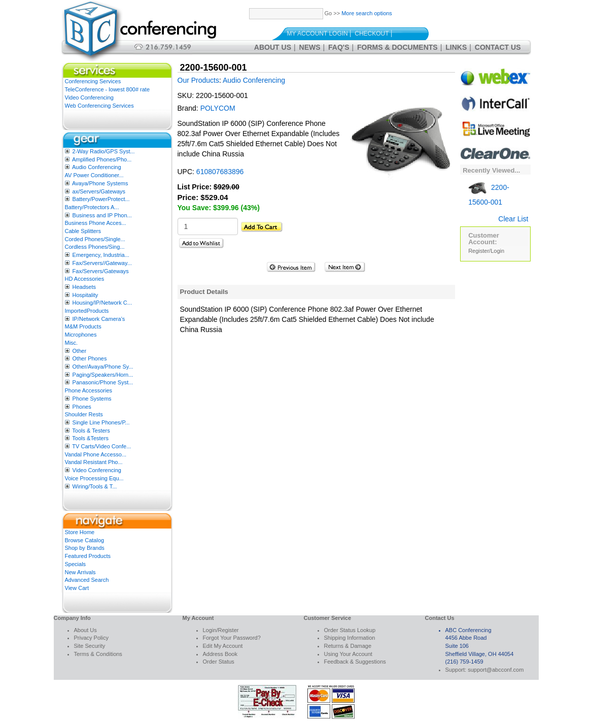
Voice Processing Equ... (94, 478)
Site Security (90, 646)
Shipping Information (349, 638)
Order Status (218, 662)
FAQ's (338, 47)
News (310, 47)
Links (456, 47)
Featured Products (88, 556)
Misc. (71, 343)
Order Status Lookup (350, 630)
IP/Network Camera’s (99, 319)
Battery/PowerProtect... (101, 199)
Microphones (81, 335)
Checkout (372, 33)
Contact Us (498, 47)
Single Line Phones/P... (101, 422)
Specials (75, 564)
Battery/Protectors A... (92, 207)
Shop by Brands (85, 548)
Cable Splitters (83, 231)
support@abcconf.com (496, 670)
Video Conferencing (89, 97)
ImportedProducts (87, 311)
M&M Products (83, 326)
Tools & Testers (91, 430)
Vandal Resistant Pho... (94, 462)
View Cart (77, 588)
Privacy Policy (91, 638)
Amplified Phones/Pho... (101, 159)
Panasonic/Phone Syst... (103, 382)
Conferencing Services (93, 81)
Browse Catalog (85, 540)
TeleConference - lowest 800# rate (107, 89)
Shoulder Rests (84, 414)
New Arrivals (80, 572)
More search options (366, 13)
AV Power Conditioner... (94, 175)
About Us (272, 47)
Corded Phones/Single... (95, 239)
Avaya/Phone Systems (100, 183)
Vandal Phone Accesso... (96, 454)
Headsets (84, 287)
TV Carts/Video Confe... (101, 446)
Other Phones (90, 358)
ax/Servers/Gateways (99, 191)
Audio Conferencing (96, 167)
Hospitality (85, 295)
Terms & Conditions (98, 654)
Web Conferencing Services (99, 106)
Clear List (513, 219)
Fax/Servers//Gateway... (102, 263)
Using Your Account (348, 654)
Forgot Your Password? (232, 638)
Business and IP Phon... (102, 215)
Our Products (198, 80)
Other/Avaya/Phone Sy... (103, 367)
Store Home (80, 532)
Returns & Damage (348, 646)
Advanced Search (87, 580)
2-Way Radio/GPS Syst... (104, 151)
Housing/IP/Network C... (102, 303)
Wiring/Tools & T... (95, 486)
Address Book (220, 654)
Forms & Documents (397, 47)
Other (80, 351)
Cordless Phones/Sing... (95, 247)
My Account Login (317, 33)
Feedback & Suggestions (355, 662)
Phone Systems (92, 399)
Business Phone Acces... (95, 223)
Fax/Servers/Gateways (101, 271)
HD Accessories (85, 279)
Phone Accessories (89, 390)
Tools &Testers (90, 438)
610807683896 (219, 172)
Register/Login (486, 251)
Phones (82, 407)
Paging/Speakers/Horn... (103, 375)
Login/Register (221, 630)
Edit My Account (223, 646)
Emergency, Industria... (101, 255)
